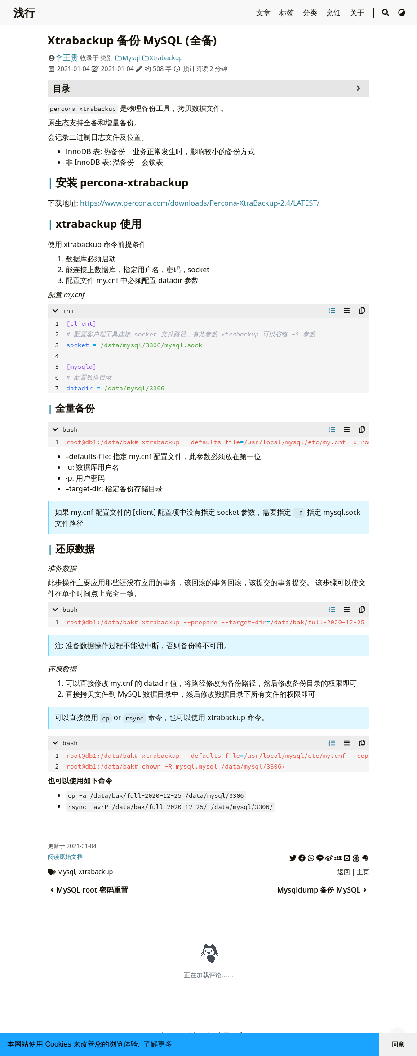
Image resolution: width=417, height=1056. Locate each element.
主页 (363, 871)
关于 (358, 13)
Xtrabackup (162, 57)
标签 (287, 13)
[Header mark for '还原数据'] (51, 548)
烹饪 (334, 13)
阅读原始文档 (65, 857)
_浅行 (22, 12)
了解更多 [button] (157, 1044)
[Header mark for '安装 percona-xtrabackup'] (52, 182)
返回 (343, 871)
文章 (264, 13)
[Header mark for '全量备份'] (51, 408)
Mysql (127, 57)
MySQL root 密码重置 (88, 890)
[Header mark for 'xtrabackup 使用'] (52, 223)
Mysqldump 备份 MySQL (323, 890)
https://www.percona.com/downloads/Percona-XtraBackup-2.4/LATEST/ (199, 203)
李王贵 (66, 57)
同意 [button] (398, 1044)
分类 (311, 13)
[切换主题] (401, 12)
